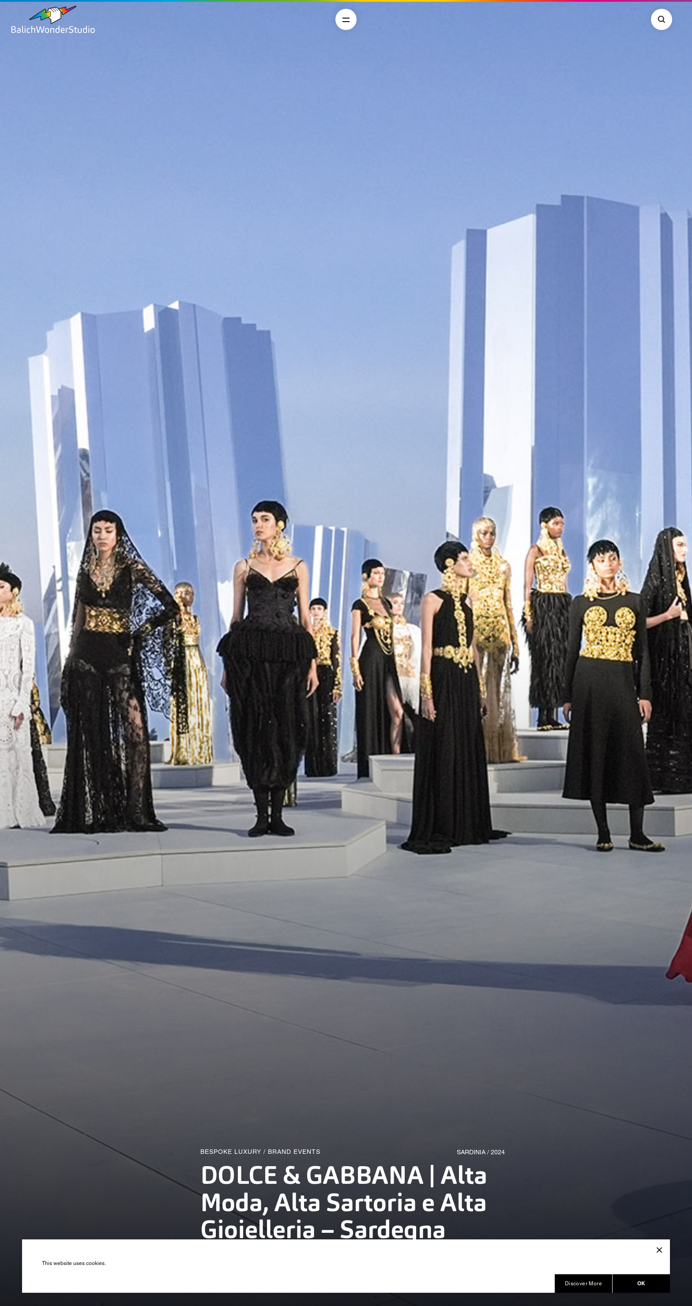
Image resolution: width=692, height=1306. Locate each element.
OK (641, 1283)
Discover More (583, 1283)
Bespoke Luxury (230, 1151)
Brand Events (294, 1151)
